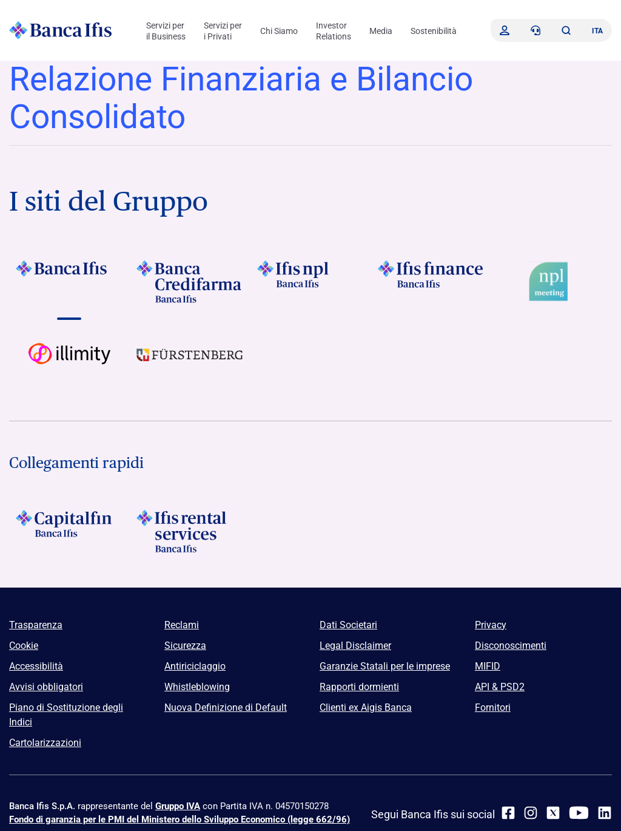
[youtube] (578, 813)
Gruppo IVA (177, 806)
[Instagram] (530, 813)
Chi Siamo (279, 31)
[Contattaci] (535, 30)
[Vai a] (310, 282)
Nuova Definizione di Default (225, 707)
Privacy (490, 625)
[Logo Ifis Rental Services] (190, 531)
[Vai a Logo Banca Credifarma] (190, 282)
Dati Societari (348, 625)
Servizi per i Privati (223, 31)
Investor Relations (333, 31)
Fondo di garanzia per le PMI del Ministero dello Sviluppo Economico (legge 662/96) (179, 819)
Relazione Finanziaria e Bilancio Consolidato (241, 97)
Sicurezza (185, 645)
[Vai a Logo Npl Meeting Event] (551, 282)
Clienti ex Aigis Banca (366, 707)
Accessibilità (36, 666)
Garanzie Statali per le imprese (385, 666)
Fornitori (493, 707)
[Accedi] (504, 30)
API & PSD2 (500, 687)
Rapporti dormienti (359, 687)
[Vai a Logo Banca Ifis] (69, 282)
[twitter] (553, 813)
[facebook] (508, 813)
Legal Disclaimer (355, 645)
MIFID (487, 666)
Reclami (181, 625)
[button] (566, 30)
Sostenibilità (434, 31)
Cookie (23, 645)
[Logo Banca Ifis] (60, 30)
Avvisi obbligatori (46, 687)
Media (380, 31)
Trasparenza (35, 625)
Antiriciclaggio (195, 666)
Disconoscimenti (510, 645)
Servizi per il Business (166, 31)
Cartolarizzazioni (45, 742)
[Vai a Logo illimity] (69, 364)
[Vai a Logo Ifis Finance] (431, 282)
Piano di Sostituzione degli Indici (66, 715)
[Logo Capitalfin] (69, 531)
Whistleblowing (197, 687)
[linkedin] (604, 813)
